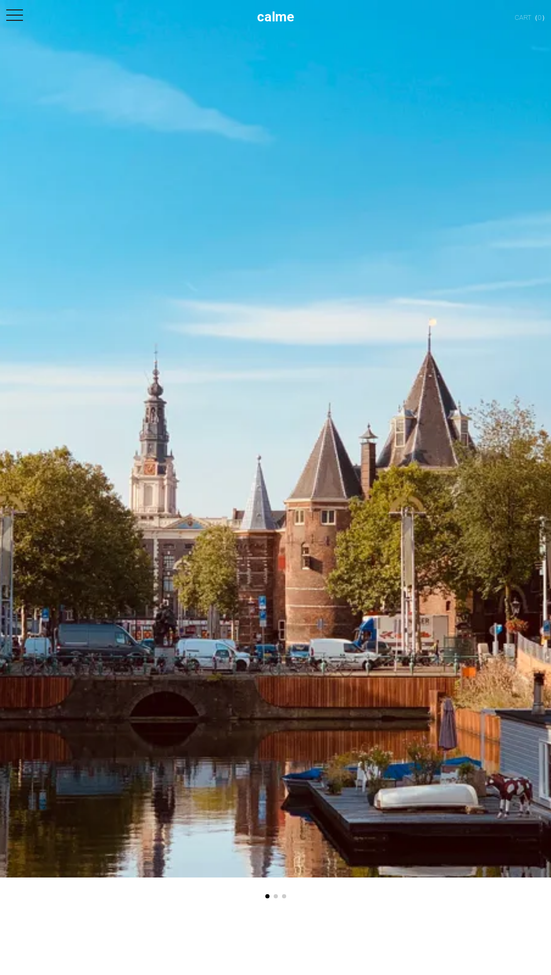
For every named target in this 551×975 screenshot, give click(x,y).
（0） (523, 17)
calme (275, 17)
